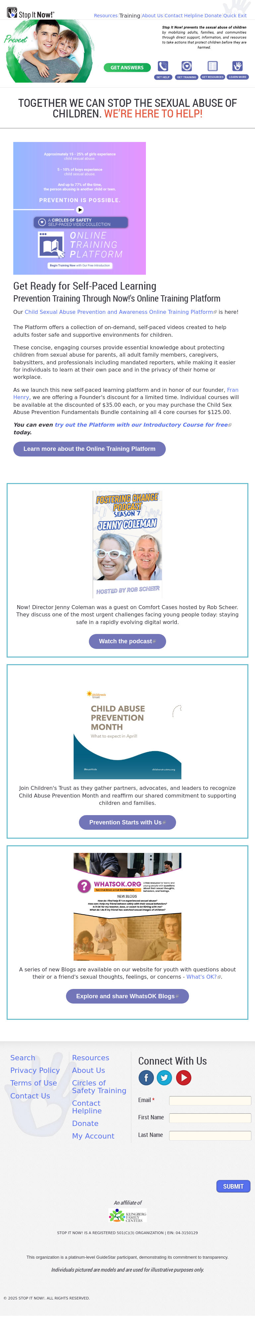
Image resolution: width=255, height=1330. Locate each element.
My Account (93, 1136)
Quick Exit (235, 15)
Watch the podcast (127, 641)
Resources (106, 15)
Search (22, 1058)
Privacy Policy (35, 1070)
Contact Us (30, 1096)
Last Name (150, 1134)
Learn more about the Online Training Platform (90, 449)
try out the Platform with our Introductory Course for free (142, 425)
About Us (152, 15)
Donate (213, 15)
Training (129, 16)
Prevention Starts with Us (127, 822)
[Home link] (31, 13)
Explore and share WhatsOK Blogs (127, 996)
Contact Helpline (183, 15)
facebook (146, 1077)
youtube (183, 1077)
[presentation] (188, 1161)
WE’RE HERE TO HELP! (153, 113)
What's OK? (203, 977)
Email (146, 1099)
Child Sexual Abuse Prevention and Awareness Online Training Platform (121, 312)
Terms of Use (33, 1083)
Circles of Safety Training (99, 1086)
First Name (151, 1117)
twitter (165, 1077)
